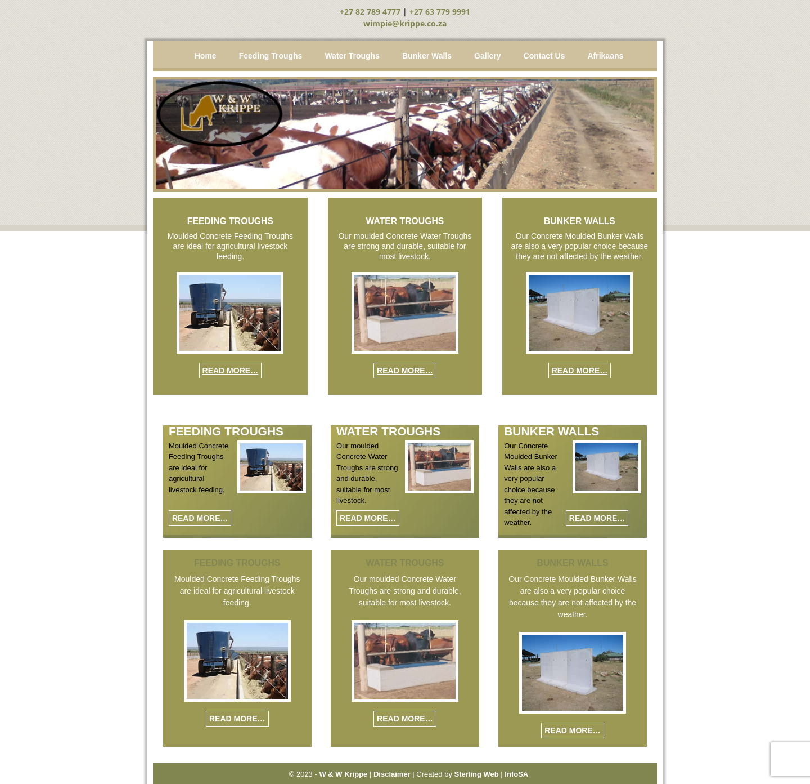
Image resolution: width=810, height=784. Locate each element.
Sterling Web (476, 774)
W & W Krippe (343, 774)
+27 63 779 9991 (440, 11)
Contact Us (544, 55)
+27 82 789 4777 (370, 11)
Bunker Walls (427, 55)
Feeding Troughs (271, 55)
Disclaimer (392, 774)
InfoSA (516, 774)
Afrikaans (605, 55)
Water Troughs (352, 55)
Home (206, 55)
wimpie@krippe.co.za (405, 23)
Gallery (487, 55)
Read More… (230, 370)
